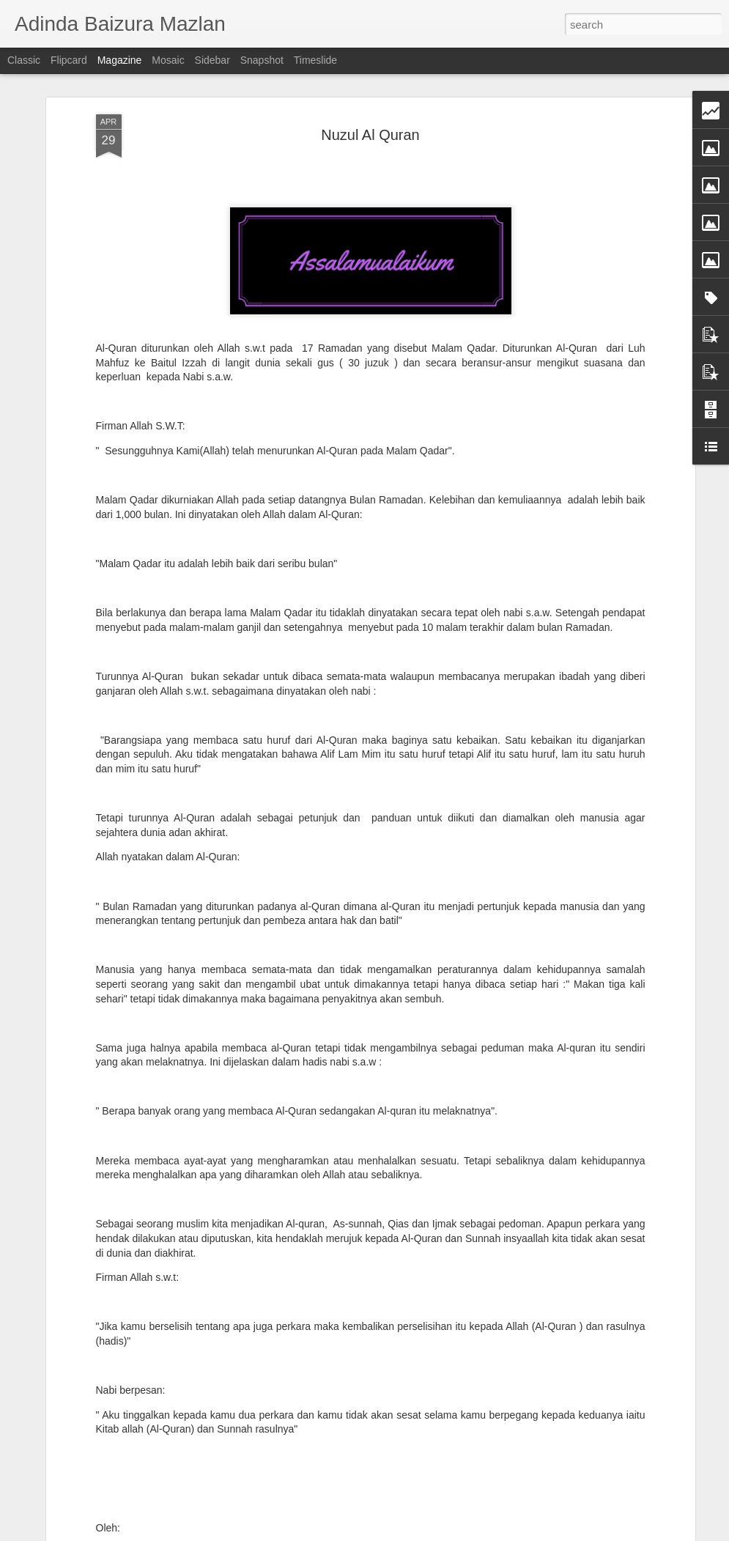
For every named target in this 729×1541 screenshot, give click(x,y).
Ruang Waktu (261, 1524)
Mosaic (168, 60)
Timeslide (315, 60)
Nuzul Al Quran (370, 102)
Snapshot (262, 60)
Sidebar (212, 60)
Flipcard (69, 60)
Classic (23, 60)
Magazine (119, 60)
